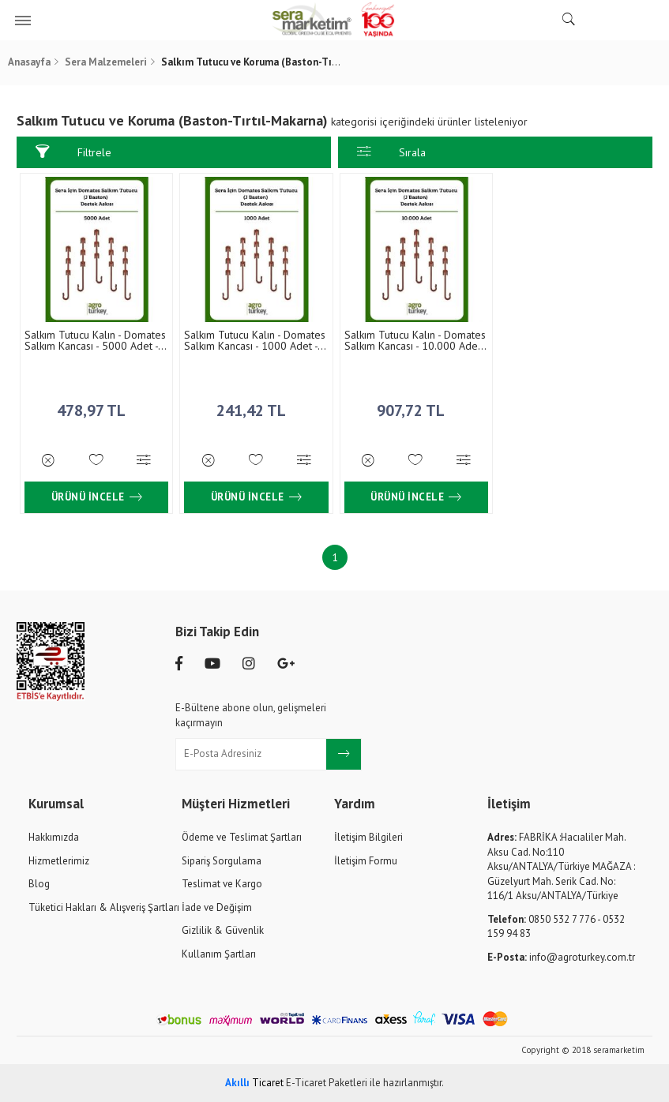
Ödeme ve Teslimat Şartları (242, 836)
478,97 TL (96, 406)
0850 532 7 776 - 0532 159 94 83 (556, 926)
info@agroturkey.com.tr (561, 956)
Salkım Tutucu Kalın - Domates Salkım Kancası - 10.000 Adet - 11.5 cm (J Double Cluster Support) (413, 339)
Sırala (391, 152)
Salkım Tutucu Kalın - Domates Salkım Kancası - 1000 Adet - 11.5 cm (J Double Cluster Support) (254, 339)
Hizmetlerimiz (58, 859)
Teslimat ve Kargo (222, 883)
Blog (39, 883)
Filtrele (73, 152)
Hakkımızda (53, 836)
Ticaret (254, 1082)
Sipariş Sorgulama (221, 859)
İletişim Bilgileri (368, 836)
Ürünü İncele (96, 496)
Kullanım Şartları (219, 953)
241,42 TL (255, 406)
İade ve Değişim (217, 906)
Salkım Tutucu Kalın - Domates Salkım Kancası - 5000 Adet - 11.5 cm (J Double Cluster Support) (95, 339)
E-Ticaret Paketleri (326, 1082)
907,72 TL (413, 406)
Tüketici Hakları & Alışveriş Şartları (103, 906)
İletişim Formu (365, 859)
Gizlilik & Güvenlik (223, 929)
